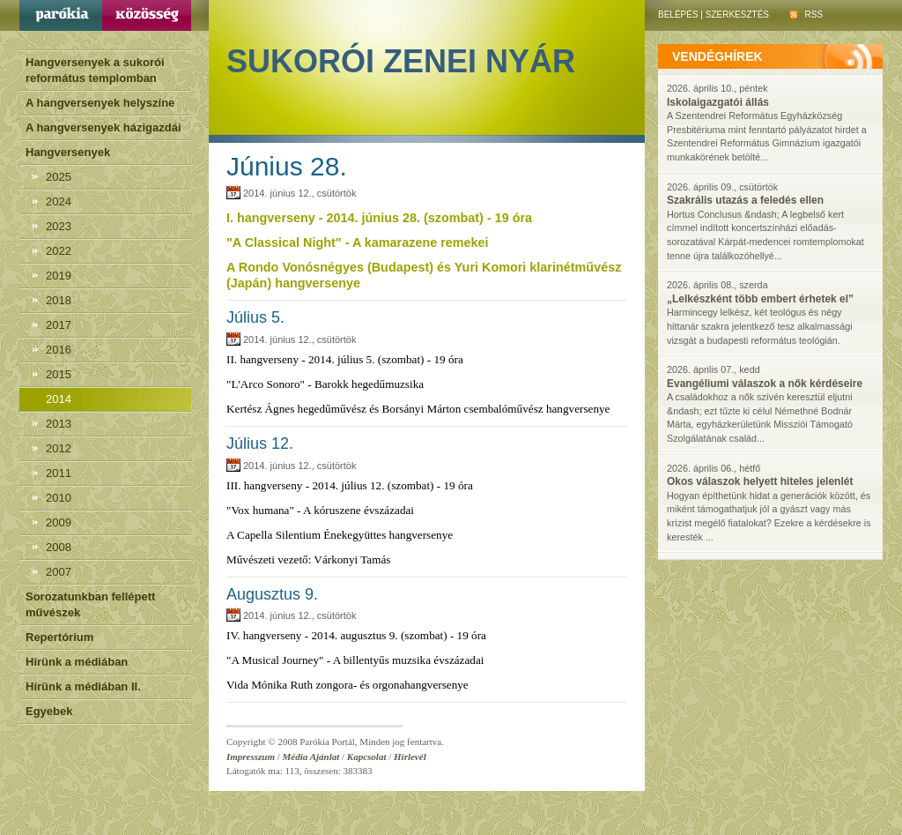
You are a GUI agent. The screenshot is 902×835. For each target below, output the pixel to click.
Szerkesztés (737, 14)
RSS (806, 14)
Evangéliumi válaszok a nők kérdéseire (764, 383)
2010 (58, 497)
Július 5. (255, 317)
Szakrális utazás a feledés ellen (745, 200)
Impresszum (250, 756)
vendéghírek (717, 56)
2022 (58, 250)
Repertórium (59, 637)
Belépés (678, 14)
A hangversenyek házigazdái (103, 127)
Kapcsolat (367, 756)
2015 (58, 374)
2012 (58, 448)
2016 (58, 349)
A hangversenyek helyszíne (100, 102)
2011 (58, 473)
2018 (58, 300)
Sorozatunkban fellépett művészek (90, 604)
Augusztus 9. (272, 594)
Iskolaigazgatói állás (718, 102)
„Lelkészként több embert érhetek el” (760, 299)
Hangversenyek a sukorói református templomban (95, 70)
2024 (58, 201)
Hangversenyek (68, 152)
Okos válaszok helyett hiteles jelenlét (760, 481)
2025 (58, 176)
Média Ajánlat (311, 756)
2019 (58, 275)
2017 (58, 325)
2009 (58, 522)
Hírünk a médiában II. (83, 686)
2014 (58, 399)
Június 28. (286, 166)
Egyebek (49, 711)
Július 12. (259, 443)
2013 (58, 423)
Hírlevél (410, 756)
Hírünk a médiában (77, 661)
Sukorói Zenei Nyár (400, 61)
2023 (58, 226)
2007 (58, 571)
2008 (58, 547)
